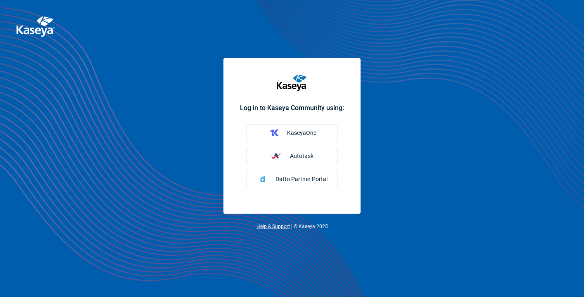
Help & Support (273, 226)
